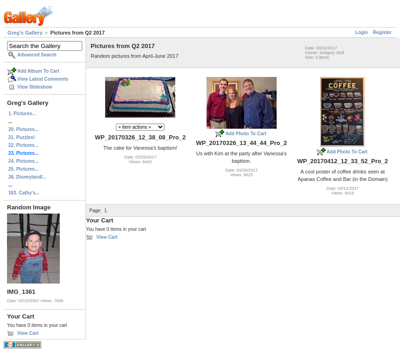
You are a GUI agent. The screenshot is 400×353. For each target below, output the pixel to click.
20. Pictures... (23, 129)
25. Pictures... (23, 169)
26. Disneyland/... (27, 177)
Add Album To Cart (38, 71)
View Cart (27, 333)
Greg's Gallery (25, 32)
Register (382, 32)
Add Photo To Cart (245, 133)
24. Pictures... (23, 161)
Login (361, 32)
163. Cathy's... (23, 192)
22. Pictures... (23, 145)
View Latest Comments (42, 79)
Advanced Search (37, 54)
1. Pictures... (22, 113)
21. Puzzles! (21, 137)
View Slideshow (34, 87)
